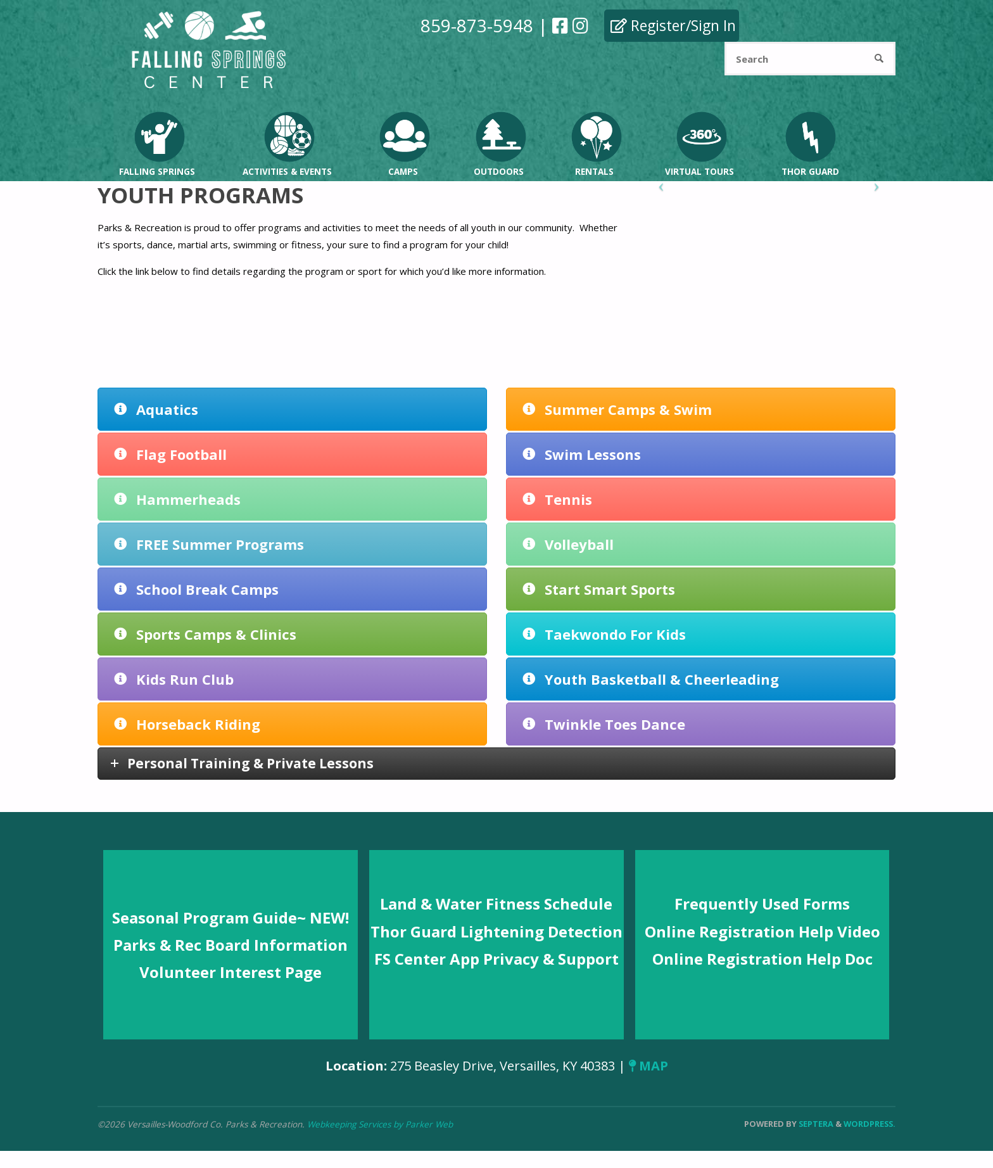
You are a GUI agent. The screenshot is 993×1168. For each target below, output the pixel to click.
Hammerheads (177, 499)
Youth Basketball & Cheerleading (650, 679)
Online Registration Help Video (762, 931)
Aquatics (156, 409)
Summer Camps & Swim (617, 409)
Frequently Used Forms (762, 903)
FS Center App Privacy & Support (496, 958)
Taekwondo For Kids (604, 634)
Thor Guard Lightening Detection (496, 931)
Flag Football (170, 454)
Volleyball (568, 544)
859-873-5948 (477, 25)
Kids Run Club (174, 679)
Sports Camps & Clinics (205, 634)
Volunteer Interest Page (230, 972)
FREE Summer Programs (209, 544)
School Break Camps (196, 589)
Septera (815, 1123)
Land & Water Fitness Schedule (496, 903)
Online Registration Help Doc (762, 958)
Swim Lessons (581, 454)
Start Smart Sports (598, 589)
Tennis (557, 499)
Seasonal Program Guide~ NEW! (230, 917)
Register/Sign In (673, 25)
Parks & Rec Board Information (230, 944)
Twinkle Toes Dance (603, 723)
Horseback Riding (187, 723)
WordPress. (869, 1123)
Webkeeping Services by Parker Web (380, 1124)
